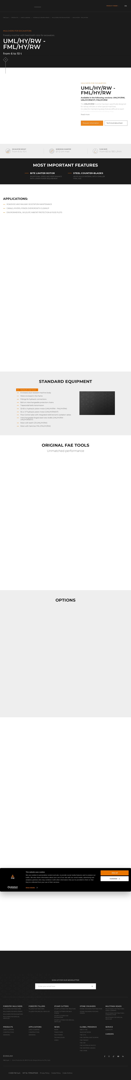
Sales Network (85, 1032)
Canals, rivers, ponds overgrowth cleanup (28, 208)
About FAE (83, 1029)
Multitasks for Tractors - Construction (115, 1014)
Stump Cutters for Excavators (61, 1016)
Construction (8, 1032)
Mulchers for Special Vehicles (11, 1017)
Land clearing (26, 17)
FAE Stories (58, 1035)
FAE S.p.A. (6, 17)
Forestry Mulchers (12, 1006)
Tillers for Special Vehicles (39, 1011)
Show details (30, 1076)
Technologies (59, 1037)
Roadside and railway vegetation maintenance (29, 204)
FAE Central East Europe (89, 1037)
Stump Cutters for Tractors (65, 1009)
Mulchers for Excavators (61, 17)
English (8, 1056)
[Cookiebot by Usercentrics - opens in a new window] (12, 1076)
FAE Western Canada (87, 1048)
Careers (109, 1034)
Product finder (111, 5)
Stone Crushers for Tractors (91, 1009)
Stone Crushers (88, 1006)
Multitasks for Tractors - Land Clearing (115, 1009)
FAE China (83, 1050)
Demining (6, 1035)
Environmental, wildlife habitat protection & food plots (34, 212)
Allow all (115, 1061)
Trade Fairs (58, 1032)
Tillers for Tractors (36, 1009)
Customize (115, 1067)
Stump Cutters (61, 1006)
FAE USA (83, 1043)
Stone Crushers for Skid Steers (89, 1012)
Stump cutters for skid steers (63, 1012)
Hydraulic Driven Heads (41, 17)
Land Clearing (34, 1029)
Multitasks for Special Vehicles (114, 1018)
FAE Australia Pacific (88, 1045)
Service (109, 1027)
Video (56, 1040)
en (126, 6)
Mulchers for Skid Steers (12, 1011)
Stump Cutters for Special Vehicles (64, 1020)
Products (14, 17)
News (57, 1027)
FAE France (84, 1040)
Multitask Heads (113, 1006)
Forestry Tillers (37, 1006)
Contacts (109, 1029)
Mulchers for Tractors (12, 1009)
